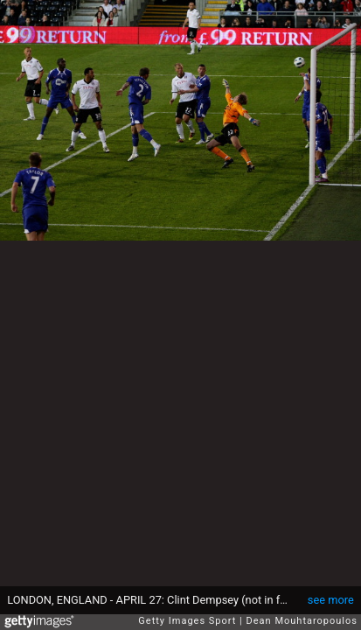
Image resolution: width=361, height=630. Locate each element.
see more (331, 599)
